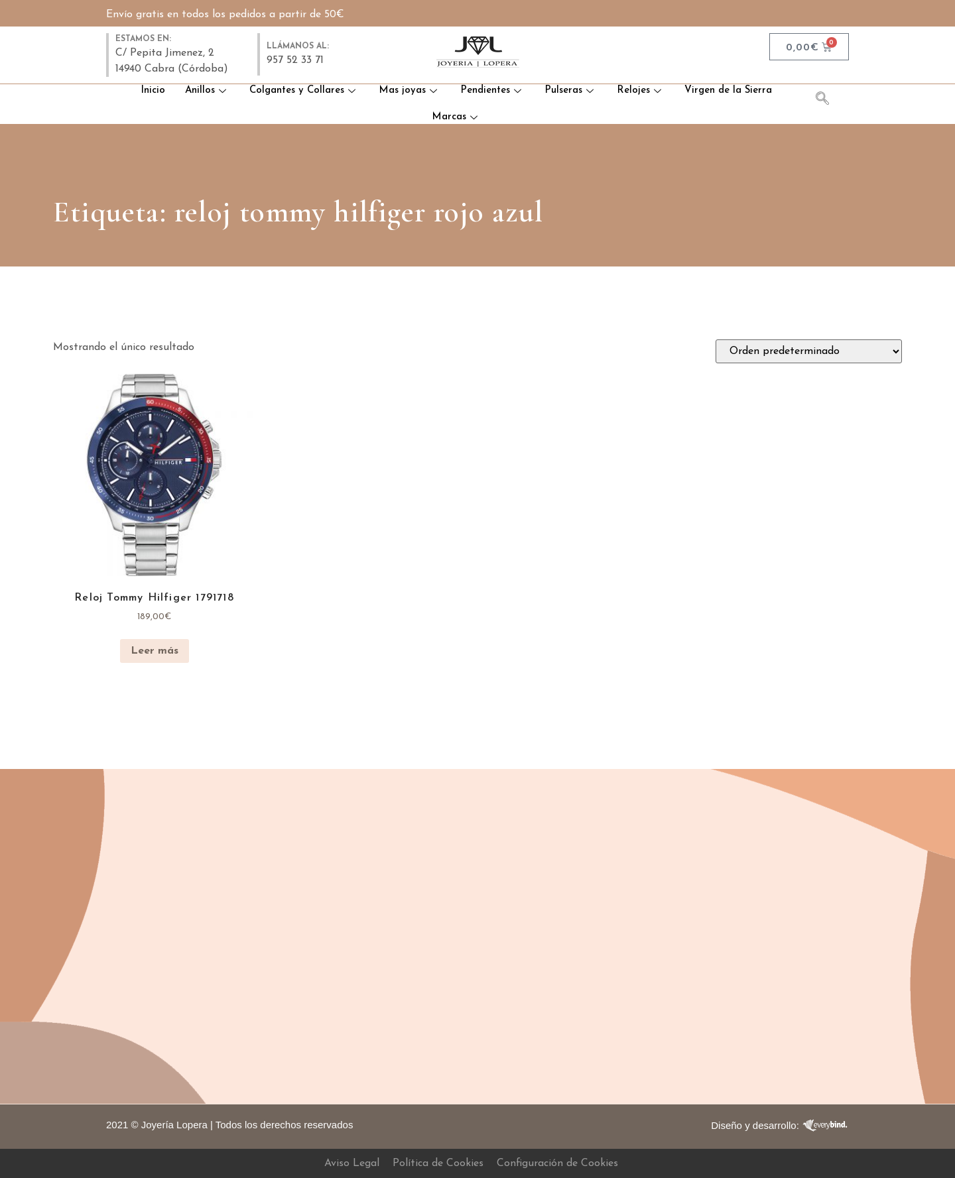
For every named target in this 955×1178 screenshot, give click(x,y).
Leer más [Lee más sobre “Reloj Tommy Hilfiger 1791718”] (154, 651)
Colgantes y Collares (304, 90)
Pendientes (492, 90)
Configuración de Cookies (557, 1163)
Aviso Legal (351, 1163)
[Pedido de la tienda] (809, 351)
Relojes (641, 90)
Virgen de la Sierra (728, 90)
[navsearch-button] (829, 101)
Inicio (152, 90)
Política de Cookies (438, 1163)
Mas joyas (409, 90)
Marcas (456, 117)
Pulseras (570, 90)
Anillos (206, 90)
